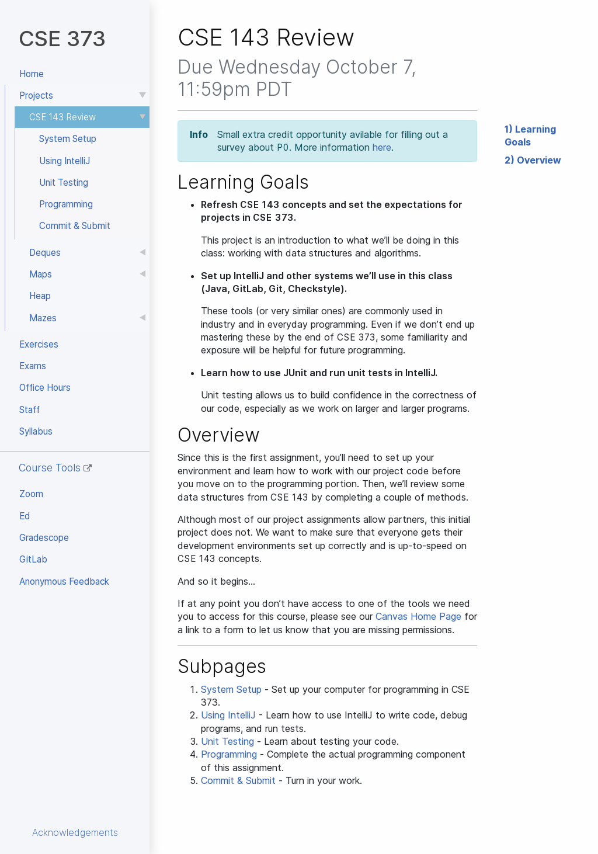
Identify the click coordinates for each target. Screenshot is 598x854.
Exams (32, 366)
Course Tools (55, 467)
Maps (40, 274)
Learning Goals (530, 135)
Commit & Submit (74, 225)
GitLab (33, 559)
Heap (40, 295)
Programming (66, 204)
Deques (45, 252)
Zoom (31, 493)
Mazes (43, 318)
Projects (36, 95)
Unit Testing (63, 182)
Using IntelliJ (64, 160)
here (382, 147)
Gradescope (44, 537)
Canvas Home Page (418, 616)
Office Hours (45, 387)
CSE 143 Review (62, 117)
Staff (29, 409)
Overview (539, 160)
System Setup (67, 138)
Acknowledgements (75, 832)
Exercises (38, 344)
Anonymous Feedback (64, 581)
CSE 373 (62, 38)
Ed (24, 516)
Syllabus (36, 431)
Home (31, 73)
